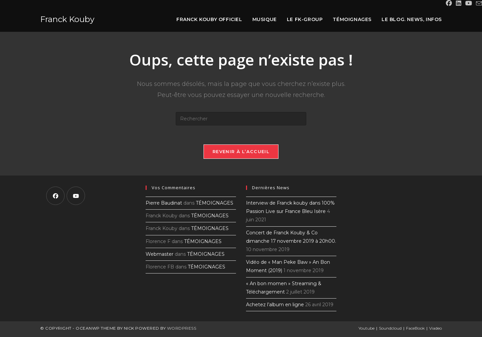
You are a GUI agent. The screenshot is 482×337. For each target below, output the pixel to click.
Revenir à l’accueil (241, 152)
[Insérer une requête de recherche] (241, 118)
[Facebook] (55, 197)
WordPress (181, 329)
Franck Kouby (67, 19)
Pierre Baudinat (164, 204)
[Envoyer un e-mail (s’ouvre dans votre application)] (478, 3)
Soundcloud (390, 329)
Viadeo (435, 329)
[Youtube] (76, 197)
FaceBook (415, 329)
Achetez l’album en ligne (275, 306)
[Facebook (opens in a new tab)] (449, 3)
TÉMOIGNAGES (214, 204)
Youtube (366, 329)
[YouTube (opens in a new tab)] (468, 3)
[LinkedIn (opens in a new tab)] (458, 3)
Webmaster (159, 255)
